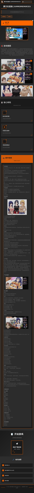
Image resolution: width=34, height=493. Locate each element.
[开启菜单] (27, 2)
